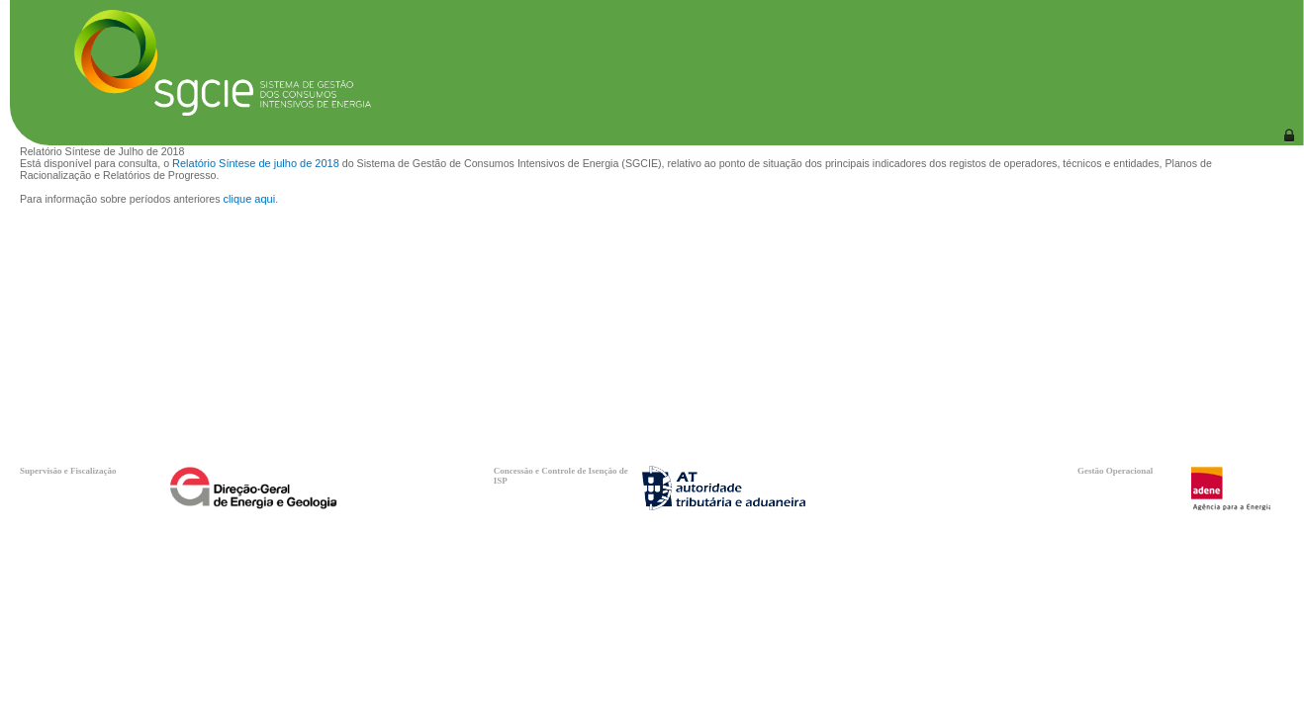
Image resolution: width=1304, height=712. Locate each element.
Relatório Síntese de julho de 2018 (255, 163)
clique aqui (250, 199)
